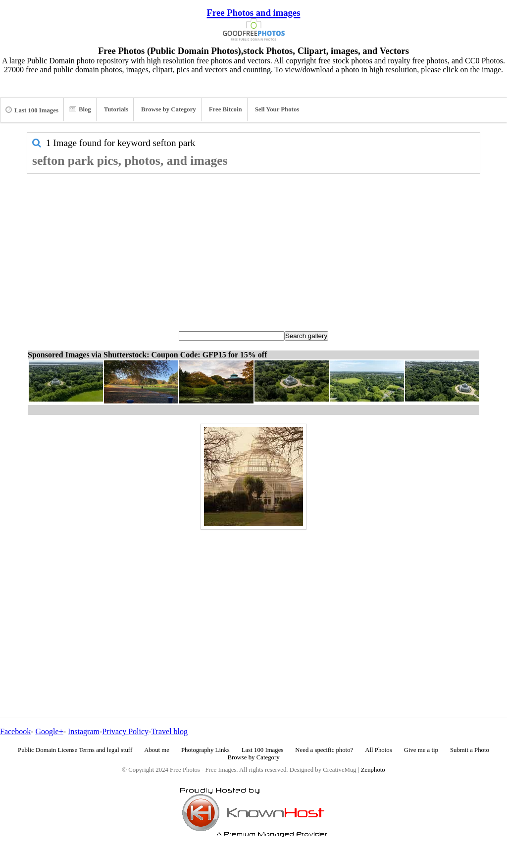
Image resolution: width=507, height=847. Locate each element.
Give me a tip (421, 750)
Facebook (15, 731)
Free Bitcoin (225, 109)
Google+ (49, 731)
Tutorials (116, 109)
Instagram (84, 731)
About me (156, 750)
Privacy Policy (125, 731)
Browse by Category (168, 109)
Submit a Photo (469, 750)
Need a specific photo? (324, 750)
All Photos (378, 750)
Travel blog (169, 731)
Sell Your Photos (277, 109)
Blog (80, 109)
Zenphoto (373, 769)
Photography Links (205, 750)
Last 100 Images (31, 110)
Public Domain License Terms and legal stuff (75, 750)
